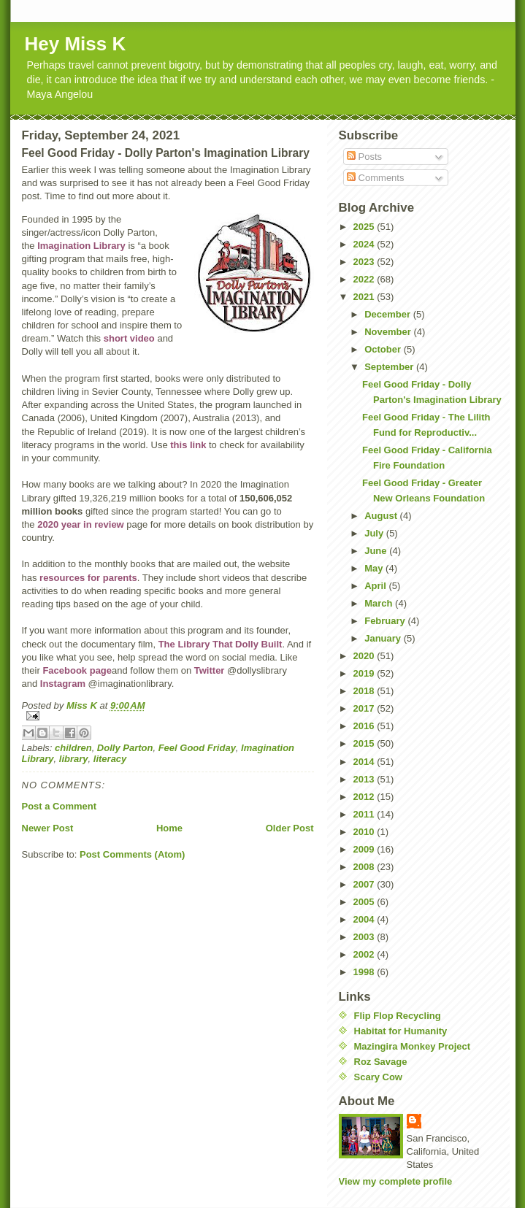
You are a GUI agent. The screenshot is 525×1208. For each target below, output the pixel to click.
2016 (365, 725)
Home (169, 828)
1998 (365, 971)
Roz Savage (380, 1061)
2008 (365, 866)
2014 (365, 761)
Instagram (62, 683)
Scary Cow (378, 1077)
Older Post (290, 828)
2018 (365, 690)
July (375, 533)
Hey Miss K (75, 44)
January (383, 638)
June (376, 550)
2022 (365, 279)
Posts (364, 156)
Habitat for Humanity (401, 1031)
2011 (365, 814)
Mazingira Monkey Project (412, 1046)
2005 (365, 901)
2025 (365, 226)
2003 (365, 936)
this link (188, 444)
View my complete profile (396, 1181)
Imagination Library (81, 245)
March (379, 603)
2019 (365, 673)
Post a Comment (59, 806)
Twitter (209, 670)
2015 (365, 743)
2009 (365, 849)
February (385, 620)
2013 (365, 779)
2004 (365, 919)
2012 (365, 796)
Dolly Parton (125, 747)
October (383, 349)
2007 (365, 884)
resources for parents (88, 577)
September (390, 366)
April (376, 585)
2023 (365, 261)
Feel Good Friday (197, 747)
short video (129, 338)
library (73, 758)
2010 (365, 831)
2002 (365, 954)
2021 (365, 296)
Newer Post (48, 828)
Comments (375, 177)
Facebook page (77, 670)
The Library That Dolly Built (220, 644)
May (375, 568)
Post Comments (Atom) (132, 854)
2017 (365, 708)
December (388, 314)
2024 (365, 244)
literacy (110, 758)
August (381, 515)
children (73, 747)
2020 (365, 655)
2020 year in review (80, 524)
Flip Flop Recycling (397, 1015)
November (388, 331)
